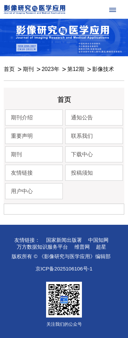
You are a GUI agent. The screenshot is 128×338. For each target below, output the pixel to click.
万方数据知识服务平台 (42, 247)
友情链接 (22, 173)
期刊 (28, 69)
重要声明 (22, 136)
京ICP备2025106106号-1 (64, 268)
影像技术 (103, 69)
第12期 (75, 69)
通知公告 (82, 117)
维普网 (82, 247)
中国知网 (98, 240)
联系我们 (82, 136)
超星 (101, 247)
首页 (9, 69)
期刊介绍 (22, 117)
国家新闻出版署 (64, 240)
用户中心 (22, 191)
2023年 (50, 69)
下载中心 (82, 154)
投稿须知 (82, 173)
